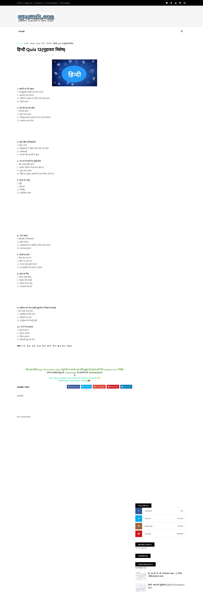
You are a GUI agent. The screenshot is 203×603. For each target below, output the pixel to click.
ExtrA (136, 541)
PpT (135, 529)
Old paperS (139, 538)
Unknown (141, 463)
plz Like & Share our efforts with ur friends (72, 378)
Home (21, 3)
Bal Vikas (140, 238)
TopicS (137, 523)
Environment (142, 257)
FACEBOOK (146, 93)
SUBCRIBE (178, 116)
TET (45, 43)
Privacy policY (54, 3)
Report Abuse (141, 294)
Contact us (41, 3)
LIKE (179, 93)
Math (138, 271)
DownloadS (67, 3)
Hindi (34, 43)
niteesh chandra (145, 466)
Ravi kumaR (142, 460)
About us (30, 3)
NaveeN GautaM (144, 456)
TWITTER (145, 101)
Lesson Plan (142, 267)
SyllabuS (137, 526)
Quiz (40, 43)
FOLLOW (178, 101)
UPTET (51, 43)
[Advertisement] (132, 16)
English (140, 252)
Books (139, 243)
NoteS (136, 535)
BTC (138, 233)
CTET (28, 43)
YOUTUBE (146, 116)
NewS (136, 532)
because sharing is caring (72, 381)
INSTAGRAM (146, 108)
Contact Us (138, 150)
